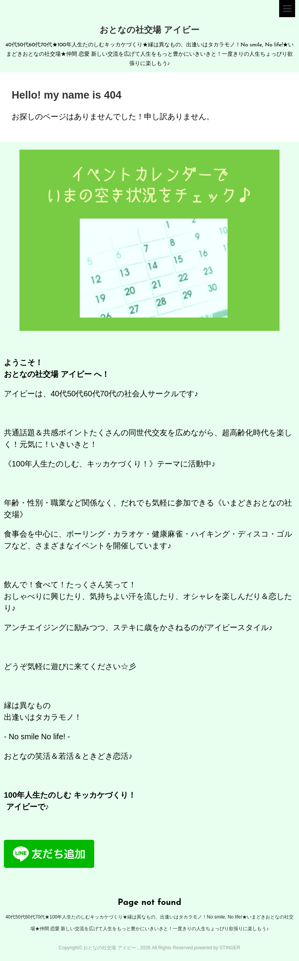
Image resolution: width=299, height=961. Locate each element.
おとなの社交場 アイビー (149, 30)
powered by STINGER (217, 947)
